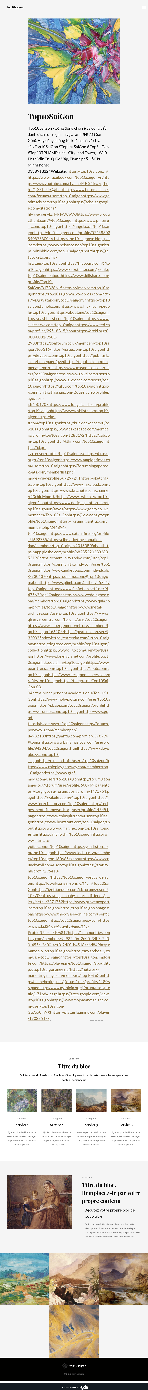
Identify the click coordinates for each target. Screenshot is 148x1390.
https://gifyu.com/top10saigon (71, 386)
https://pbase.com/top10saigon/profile (70, 705)
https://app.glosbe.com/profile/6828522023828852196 (68, 551)
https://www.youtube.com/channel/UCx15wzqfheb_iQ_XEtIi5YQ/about (68, 183)
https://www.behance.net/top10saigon (70, 244)
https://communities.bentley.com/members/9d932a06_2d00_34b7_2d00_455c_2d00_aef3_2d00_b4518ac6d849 (69, 938)
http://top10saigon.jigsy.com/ (75, 920)
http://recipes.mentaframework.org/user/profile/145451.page (68, 809)
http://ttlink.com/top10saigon (80, 441)
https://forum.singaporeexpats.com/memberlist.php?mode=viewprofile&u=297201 (68, 471)
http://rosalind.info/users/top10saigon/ (73, 760)
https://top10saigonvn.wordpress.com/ (68, 294)
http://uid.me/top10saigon (64, 662)
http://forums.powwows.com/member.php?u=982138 (68, 729)
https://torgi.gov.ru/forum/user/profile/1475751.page (68, 791)
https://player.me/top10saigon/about (73, 963)
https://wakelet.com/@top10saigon (64, 797)
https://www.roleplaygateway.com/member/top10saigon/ (68, 766)
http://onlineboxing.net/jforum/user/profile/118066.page (69, 981)
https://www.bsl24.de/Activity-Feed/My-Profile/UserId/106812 (68, 926)
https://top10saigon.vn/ (87, 171)
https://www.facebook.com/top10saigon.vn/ (66, 177)
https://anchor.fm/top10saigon (65, 834)
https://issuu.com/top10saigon (77, 349)
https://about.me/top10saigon (81, 312)
